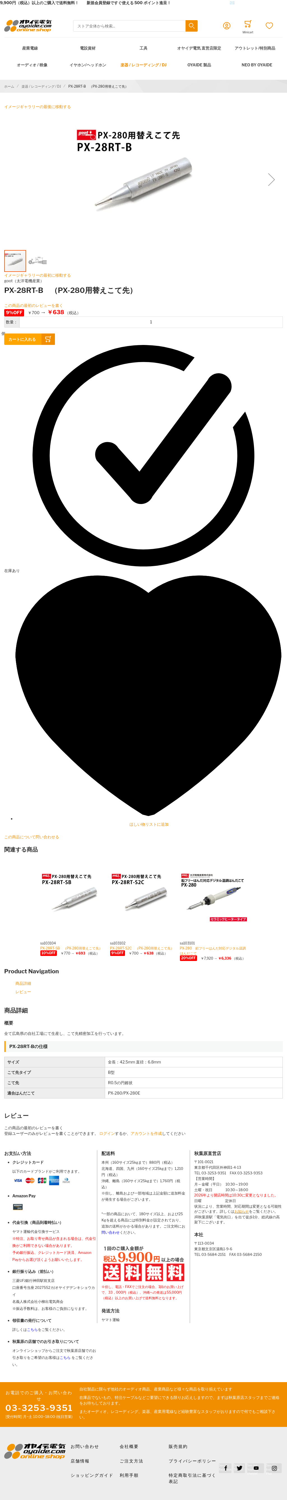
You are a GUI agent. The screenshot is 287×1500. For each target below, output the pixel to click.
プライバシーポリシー (192, 1461)
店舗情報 (80, 1461)
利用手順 (129, 1475)
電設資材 (88, 48)
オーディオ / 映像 (32, 64)
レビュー (23, 991)
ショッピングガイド (92, 1475)
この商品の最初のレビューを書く (33, 305)
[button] (271, 179)
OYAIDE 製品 (199, 64)
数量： (12, 321)
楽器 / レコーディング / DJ (143, 64)
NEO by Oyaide (257, 64)
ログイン (107, 1133)
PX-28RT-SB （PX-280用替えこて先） (71, 948)
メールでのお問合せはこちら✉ (207, 2)
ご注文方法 (132, 1461)
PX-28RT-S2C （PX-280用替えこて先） (142, 948)
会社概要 (129, 1446)
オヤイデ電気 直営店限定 (199, 48)
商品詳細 (23, 983)
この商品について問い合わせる (31, 836)
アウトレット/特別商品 (255, 48)
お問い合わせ (85, 1446)
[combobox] (135, 26)
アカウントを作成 (146, 1133)
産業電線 (30, 48)
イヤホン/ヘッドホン (88, 64)
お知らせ (241, 1211)
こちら (32, 1330)
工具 (143, 48)
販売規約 (178, 1446)
